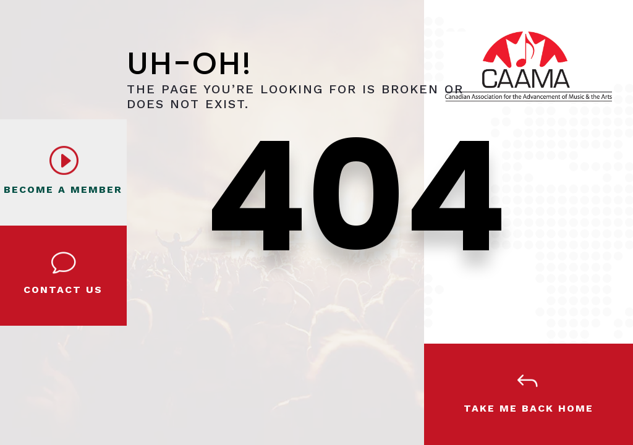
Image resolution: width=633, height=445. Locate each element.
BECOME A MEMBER (63, 189)
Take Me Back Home (528, 408)
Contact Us (63, 289)
